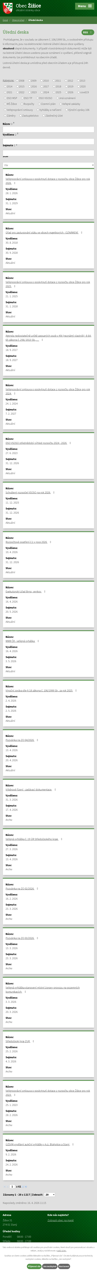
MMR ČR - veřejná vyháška (23, 641)
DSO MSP (12, 98)
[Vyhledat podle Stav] (48, 165)
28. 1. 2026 (12, 193)
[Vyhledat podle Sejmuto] (48, 153)
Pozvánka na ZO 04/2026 (22, 740)
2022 (21, 92)
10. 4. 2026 (12, 552)
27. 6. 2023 (12, 453)
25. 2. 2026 (12, 1051)
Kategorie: (8, 80)
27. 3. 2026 (12, 849)
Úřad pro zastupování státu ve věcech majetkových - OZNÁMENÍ (44, 232)
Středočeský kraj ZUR (20, 1041)
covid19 (84, 92)
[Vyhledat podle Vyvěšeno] (48, 141)
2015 (21, 86)
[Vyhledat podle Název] (48, 129)
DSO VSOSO (45, 98)
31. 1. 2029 (12, 203)
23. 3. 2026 (12, 908)
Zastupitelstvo (30, 115)
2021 (9, 92)
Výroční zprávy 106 (78, 110)
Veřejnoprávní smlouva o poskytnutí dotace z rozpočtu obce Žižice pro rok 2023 (48, 1093)
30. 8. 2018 (12, 242)
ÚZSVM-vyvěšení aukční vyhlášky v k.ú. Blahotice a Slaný (40, 1144)
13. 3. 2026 (12, 948)
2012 (70, 80)
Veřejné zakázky (71, 104)
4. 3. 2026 (11, 1061)
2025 (58, 92)
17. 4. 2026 (12, 809)
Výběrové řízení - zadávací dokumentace (31, 789)
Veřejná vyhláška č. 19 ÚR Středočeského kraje (34, 839)
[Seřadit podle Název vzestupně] (14, 122)
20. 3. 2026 (12, 1012)
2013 (82, 80)
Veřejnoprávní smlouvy (20, 110)
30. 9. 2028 (12, 252)
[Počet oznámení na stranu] (49, 1195)
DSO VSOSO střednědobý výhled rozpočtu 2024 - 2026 (39, 443)
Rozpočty (29, 104)
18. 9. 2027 (12, 360)
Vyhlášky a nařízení (50, 110)
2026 (70, 92)
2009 (33, 80)
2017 (46, 86)
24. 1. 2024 (12, 403)
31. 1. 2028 (12, 306)
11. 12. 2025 (12, 502)
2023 (34, 92)
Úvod (5, 20)
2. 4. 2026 (11, 700)
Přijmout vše (34, 1266)
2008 (21, 80)
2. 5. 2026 (11, 710)
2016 (34, 86)
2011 (58, 80)
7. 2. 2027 (11, 413)
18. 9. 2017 (12, 350)
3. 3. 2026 (11, 1002)
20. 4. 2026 (12, 760)
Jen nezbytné (49, 1266)
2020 (83, 86)
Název (7, 124)
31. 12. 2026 (12, 463)
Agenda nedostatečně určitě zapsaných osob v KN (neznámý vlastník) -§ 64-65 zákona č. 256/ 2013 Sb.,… (48, 338)
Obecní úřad (18, 20)
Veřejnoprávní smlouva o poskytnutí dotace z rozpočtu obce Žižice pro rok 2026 (48, 181)
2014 (9, 86)
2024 (46, 92)
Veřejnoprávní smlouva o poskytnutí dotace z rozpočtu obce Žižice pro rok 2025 (48, 284)
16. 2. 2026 (12, 898)
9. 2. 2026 (11, 1154)
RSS (88, 32)
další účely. (61, 1250)
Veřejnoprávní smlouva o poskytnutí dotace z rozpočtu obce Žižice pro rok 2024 (48, 391)
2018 (58, 86)
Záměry (11, 115)
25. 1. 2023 (12, 1105)
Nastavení (64, 1266)
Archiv (9, 820)
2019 (70, 86)
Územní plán (48, 104)
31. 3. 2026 (12, 799)
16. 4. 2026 (12, 601)
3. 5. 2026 (11, 661)
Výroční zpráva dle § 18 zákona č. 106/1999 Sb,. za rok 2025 (42, 690)
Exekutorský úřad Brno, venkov (26, 591)
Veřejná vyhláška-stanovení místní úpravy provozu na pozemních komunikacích (43, 989)
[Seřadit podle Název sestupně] (14, 123)
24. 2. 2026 (12, 1164)
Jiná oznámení (67, 98)
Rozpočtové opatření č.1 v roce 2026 (29, 542)
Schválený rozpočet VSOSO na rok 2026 (31, 492)
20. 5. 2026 (12, 611)
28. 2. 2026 (12, 1115)
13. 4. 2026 (12, 750)
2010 (46, 80)
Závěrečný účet (54, 115)
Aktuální (10, 213)
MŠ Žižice (12, 104)
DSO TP (28, 98)
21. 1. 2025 (12, 296)
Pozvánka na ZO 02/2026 (22, 888)
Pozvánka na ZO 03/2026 (22, 938)
